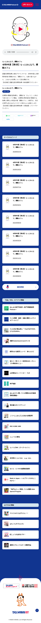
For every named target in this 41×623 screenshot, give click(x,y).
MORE (20, 287)
